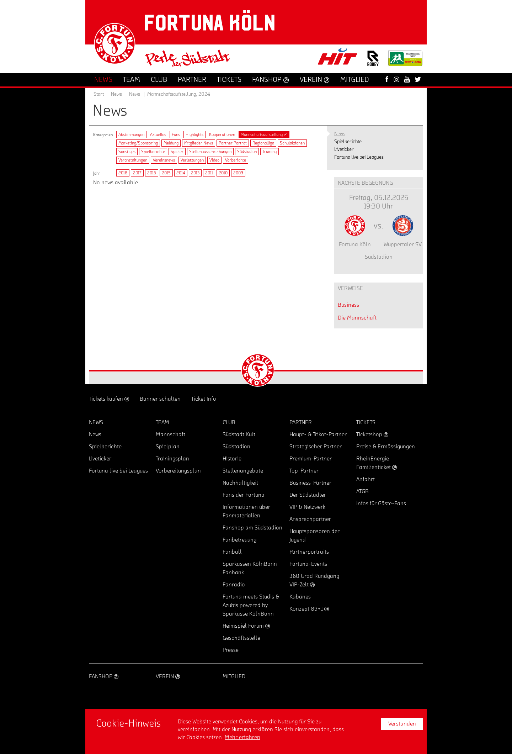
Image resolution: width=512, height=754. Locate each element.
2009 (238, 173)
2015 (166, 173)
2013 (195, 173)
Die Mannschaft (357, 318)
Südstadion (247, 151)
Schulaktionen (292, 143)
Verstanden (402, 724)
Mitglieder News (198, 143)
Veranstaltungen (132, 160)
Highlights (194, 134)
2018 (122, 173)
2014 (180, 173)
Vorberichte (235, 160)
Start (99, 94)
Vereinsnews (164, 160)
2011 (209, 173)
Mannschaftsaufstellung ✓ (264, 134)
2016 (151, 173)
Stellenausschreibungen (210, 151)
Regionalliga (263, 143)
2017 (137, 173)
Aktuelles (158, 134)
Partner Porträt (233, 143)
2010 (223, 173)
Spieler (177, 151)
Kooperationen (222, 134)
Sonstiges (126, 151)
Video (214, 160)
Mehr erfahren (242, 737)
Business (348, 305)
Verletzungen (192, 160)
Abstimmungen (131, 134)
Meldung (171, 143)
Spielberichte (153, 151)
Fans (176, 134)
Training (269, 151)
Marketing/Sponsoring (138, 143)
